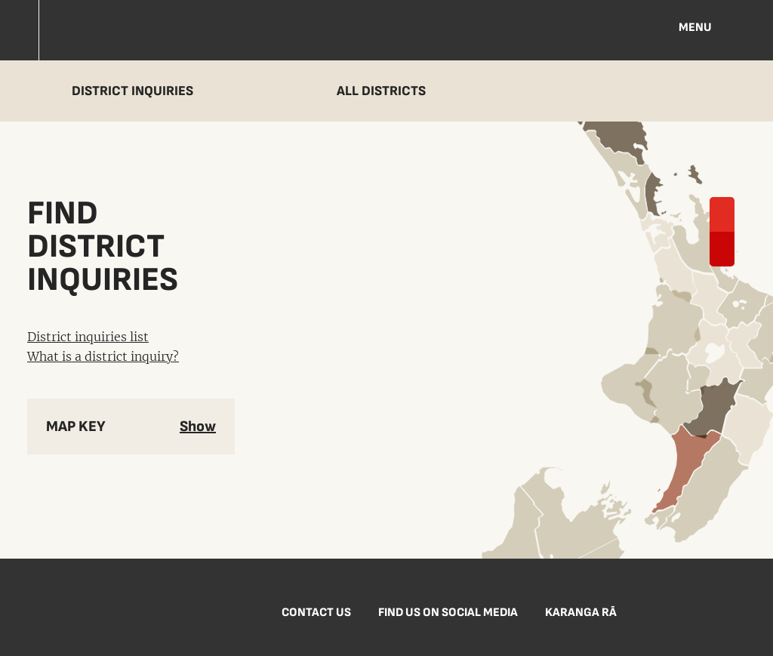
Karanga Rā (581, 612)
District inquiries (132, 91)
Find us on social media (448, 612)
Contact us (316, 612)
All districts (381, 91)
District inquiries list (88, 337)
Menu (695, 27)
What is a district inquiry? (103, 356)
